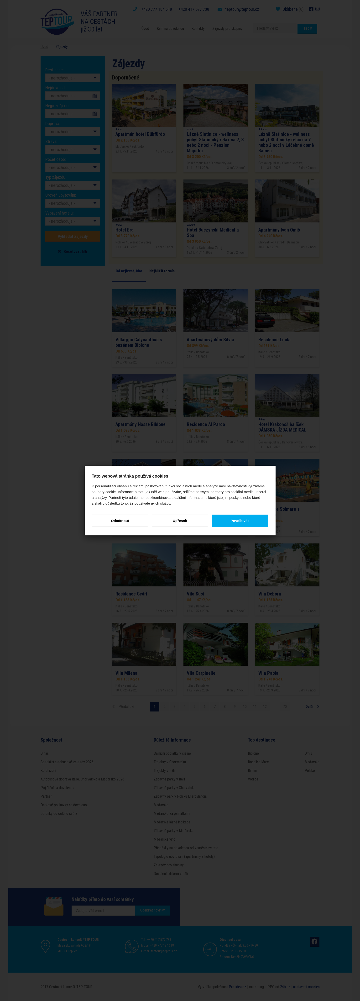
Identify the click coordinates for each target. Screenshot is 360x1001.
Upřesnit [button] (180, 521)
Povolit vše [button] (239, 521)
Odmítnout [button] (120, 521)
